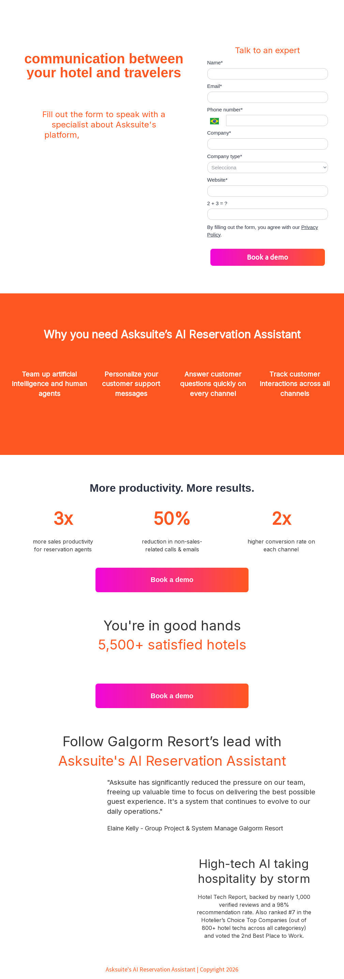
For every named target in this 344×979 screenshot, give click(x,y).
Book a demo (267, 257)
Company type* (224, 156)
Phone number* (225, 109)
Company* (219, 133)
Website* (217, 180)
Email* (214, 86)
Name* (215, 62)
